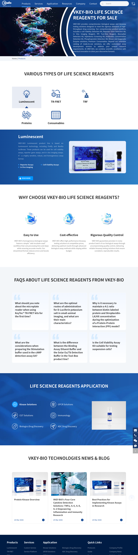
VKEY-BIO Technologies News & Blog (69, 434)
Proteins (10, 532)
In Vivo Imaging (25, 145)
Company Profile (115, 520)
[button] (131, 472)
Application (52, 5)
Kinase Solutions (23, 380)
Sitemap (78, 551)
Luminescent (28, 116)
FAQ (89, 535)
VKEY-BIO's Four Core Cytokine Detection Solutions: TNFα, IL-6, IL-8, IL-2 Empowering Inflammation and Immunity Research (67, 481)
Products (26, 5)
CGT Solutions (22, 391)
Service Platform (30, 524)
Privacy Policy (87, 551)
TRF (8, 528)
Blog (89, 539)
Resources (67, 5)
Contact (93, 5)
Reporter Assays (25, 143)
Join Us (112, 532)
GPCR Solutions (61, 380)
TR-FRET (10, 524)
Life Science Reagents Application (69, 361)
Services (39, 5)
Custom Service (30, 520)
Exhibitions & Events (117, 528)
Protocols (91, 520)
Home (14, 58)
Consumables (12, 535)
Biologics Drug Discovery (27, 402)
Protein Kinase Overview (24, 475)
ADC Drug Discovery (63, 402)
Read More (24, 157)
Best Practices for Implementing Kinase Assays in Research (105, 477)
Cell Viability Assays (50, 143)
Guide (90, 524)
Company (80, 5)
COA (89, 532)
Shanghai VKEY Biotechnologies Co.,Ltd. (28, 551)
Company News (115, 524)
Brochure (91, 528)
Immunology (60, 391)
